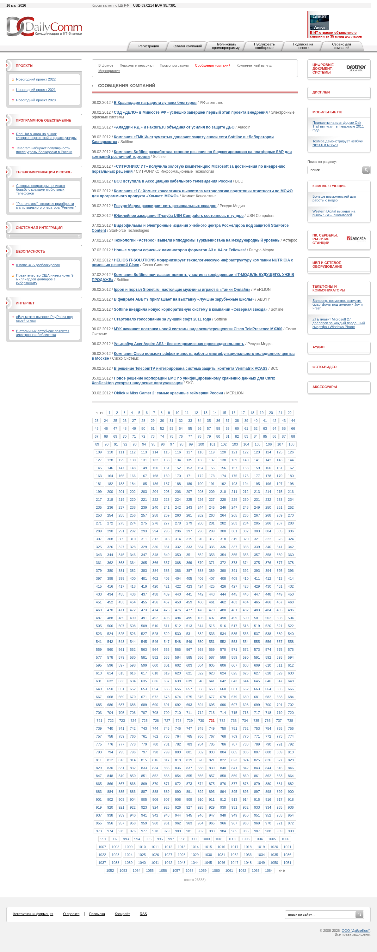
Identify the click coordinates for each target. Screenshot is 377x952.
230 (245, 499)
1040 (141, 863)
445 (234, 594)
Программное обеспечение (43, 120)
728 (178, 720)
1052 (110, 870)
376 (268, 563)
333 (189, 547)
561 (121, 649)
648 (291, 681)
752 (245, 728)
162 (291, 468)
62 (255, 428)
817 (167, 760)
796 (132, 752)
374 (245, 563)
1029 (195, 855)
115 (167, 452)
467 (279, 602)
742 (132, 728)
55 (190, 428)
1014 (195, 847)
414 (291, 578)
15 (224, 413)
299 (211, 531)
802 (200, 752)
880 (268, 784)
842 (245, 768)
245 (211, 507)
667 (99, 697)
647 (279, 681)
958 (132, 823)
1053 (123, 870)
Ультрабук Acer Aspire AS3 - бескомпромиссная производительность (179, 344)
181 (99, 484)
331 (167, 547)
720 (291, 713)
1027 (168, 855)
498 (223, 618)
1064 (269, 870)
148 (132, 468)
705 (121, 713)
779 (144, 744)
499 (234, 618)
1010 (141, 847)
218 (110, 499)
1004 (259, 839)
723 (122, 720)
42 (274, 420)
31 (171, 420)
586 (200, 657)
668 (110, 697)
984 (223, 831)
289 (99, 531)
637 (167, 681)
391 (234, 570)
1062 (242, 870)
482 (245, 610)
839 (211, 768)
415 (99, 586)
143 (279, 460)
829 (99, 768)
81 (227, 436)
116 (178, 452)
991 (103, 839)
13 (205, 413)
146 (110, 468)
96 (162, 444)
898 (268, 791)
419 (144, 586)
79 (209, 436)
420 (155, 586)
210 (223, 492)
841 (234, 768)
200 (110, 492)
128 (110, 460)
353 (211, 555)
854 (178, 776)
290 (110, 531)
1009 (129, 847)
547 (167, 642)
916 (268, 799)
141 (257, 460)
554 (245, 642)
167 (144, 476)
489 (121, 618)
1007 (102, 847)
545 (144, 642)
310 (132, 539)
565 (167, 649)
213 (257, 492)
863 (279, 776)
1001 (219, 839)
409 (234, 578)
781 (167, 744)
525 (121, 634)
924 (155, 807)
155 (211, 468)
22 (290, 413)
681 (257, 697)
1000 (206, 839)
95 (153, 444)
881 (279, 784)
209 (211, 492)
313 (167, 539)
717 (257, 713)
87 (284, 436)
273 (121, 523)
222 (155, 499)
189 (189, 484)
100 (201, 444)
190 (200, 484)
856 (200, 776)
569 (211, 649)
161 (279, 468)
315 (189, 539)
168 (155, 476)
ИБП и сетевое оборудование (327, 264)
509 (144, 626)
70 (125, 436)
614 (110, 673)
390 (223, 570)
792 (291, 744)
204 (155, 492)
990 (291, 831)
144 (291, 460)
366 (155, 563)
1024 (129, 855)
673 (167, 697)
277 (167, 523)
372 (223, 563)
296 (178, 531)
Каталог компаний (187, 46)
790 (268, 744)
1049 (261, 863)
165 (121, 476)
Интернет (25, 303)
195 (257, 484)
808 (268, 752)
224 (178, 499)
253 (99, 515)
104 (246, 444)
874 (200, 784)
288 (291, 523)
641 (211, 681)
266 (245, 515)
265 (234, 515)
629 (279, 673)
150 (155, 468)
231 (257, 499)
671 (144, 697)
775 (99, 744)
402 (155, 578)
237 (121, 507)
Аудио (318, 347)
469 (99, 610)
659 (211, 689)
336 (223, 547)
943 (167, 815)
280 (200, 523)
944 (178, 815)
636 (155, 681)
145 (99, 468)
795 (121, 752)
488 (110, 618)
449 (279, 594)
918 (291, 799)
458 (178, 602)
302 (245, 531)
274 (132, 523)
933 (257, 807)
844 (268, 768)
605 (211, 665)
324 (291, 539)
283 (234, 523)
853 (167, 776)
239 (144, 507)
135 (189, 460)
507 (121, 626)
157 (234, 468)
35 (209, 420)
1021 (287, 847)
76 (180, 436)
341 (279, 547)
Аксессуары (324, 387)
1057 (176, 870)
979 (167, 831)
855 (189, 776)
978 (155, 831)
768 (223, 736)
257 (144, 515)
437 (144, 594)
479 (211, 610)
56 (199, 428)
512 (178, 626)
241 (167, 507)
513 (189, 626)
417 (121, 586)
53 (171, 428)
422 (178, 586)
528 (155, 634)
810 (291, 752)
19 (261, 413)
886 (132, 791)
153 (189, 468)
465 (257, 602)
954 (291, 815)
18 (252, 413)
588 (223, 657)
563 (144, 649)
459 (189, 602)
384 (155, 570)
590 (245, 657)
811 (99, 760)
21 (280, 413)
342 (291, 547)
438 (155, 594)
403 (167, 578)
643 (234, 681)
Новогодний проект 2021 (36, 90)
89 (97, 444)
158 (245, 468)
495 (189, 618)
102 (223, 444)
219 (121, 499)
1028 (181, 855)
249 (257, 507)
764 (178, 736)
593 (279, 657)
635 (144, 681)
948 (223, 815)
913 (234, 799)
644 (245, 681)
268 (268, 515)
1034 (261, 855)
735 (256, 720)
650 (110, 689)
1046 (221, 863)
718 (268, 713)
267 (257, 515)
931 (234, 807)
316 (200, 539)
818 (178, 760)
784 (200, 744)
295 (167, 531)
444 (223, 594)
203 (144, 492)
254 (110, 515)
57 (209, 428)
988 (268, 831)
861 (257, 776)
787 (234, 744)
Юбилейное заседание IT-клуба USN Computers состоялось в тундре (179, 215)
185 (144, 484)
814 (132, 760)
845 (279, 768)
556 (268, 642)
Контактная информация (33, 914)
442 (200, 594)
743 (144, 728)
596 (110, 665)
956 (110, 823)
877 (234, 784)
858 (223, 776)
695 (211, 705)
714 (223, 713)
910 (200, 799)
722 (111, 720)
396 (291, 570)
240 (155, 507)
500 (245, 618)
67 (96, 436)
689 (144, 705)
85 (265, 436)
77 (190, 436)
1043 (181, 863)
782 (178, 744)
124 (268, 452)
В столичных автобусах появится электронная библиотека (42, 333)
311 (144, 539)
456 (155, 602)
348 (155, 555)
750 (223, 728)
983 (211, 831)
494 (178, 618)
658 (200, 689)
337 (234, 547)
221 (144, 499)
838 (200, 768)
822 (223, 760)
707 (144, 713)
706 (132, 713)
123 (257, 452)
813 (121, 760)
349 (167, 555)
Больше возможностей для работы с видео (334, 198)
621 (189, 673)
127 (99, 460)
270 (291, 515)
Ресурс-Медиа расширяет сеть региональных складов (165, 206)
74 (162, 436)
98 (181, 444)
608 (245, 665)
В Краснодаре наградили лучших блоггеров (155, 102)
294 (155, 531)
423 (189, 586)
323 (279, 539)
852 (155, 776)
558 (291, 642)
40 (255, 420)
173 (211, 476)
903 (121, 799)
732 (222, 720)
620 (178, 673)
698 (245, 705)
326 (110, 547)
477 (189, 610)
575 (279, 649)
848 (110, 776)
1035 (274, 855)
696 (223, 705)
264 (223, 515)
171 (189, 476)
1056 (163, 870)
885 (121, 791)
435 (121, 594)
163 (99, 476)
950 (245, 815)
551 (211, 642)
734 (245, 720)
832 (132, 768)
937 (99, 815)
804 (223, 752)
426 (223, 586)
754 (268, 728)
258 (155, 515)
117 (189, 452)
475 (167, 610)
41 (265, 420)
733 (234, 720)
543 (121, 642)
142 (268, 460)
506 (110, 626)
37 (227, 420)
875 (211, 784)
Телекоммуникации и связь (43, 172)
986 (245, 831)
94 (144, 444)
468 (291, 602)
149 (144, 468)
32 (180, 420)
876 (223, 784)
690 (155, 705)
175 (234, 476)
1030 (208, 855)
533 (211, 634)
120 (223, 452)
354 (223, 555)
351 (189, 555)
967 (234, 823)
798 (155, 752)
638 (178, 681)
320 (245, 539)
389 (211, 570)
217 (99, 499)
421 (167, 586)
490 (132, 618)
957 (121, 823)
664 (268, 689)
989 (279, 831)
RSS (143, 914)
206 (178, 492)
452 (110, 602)
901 (99, 799)
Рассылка (97, 914)
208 (200, 492)
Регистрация (149, 46)
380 (110, 570)
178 (268, 476)
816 (155, 760)
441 (189, 594)
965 (211, 823)
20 (271, 413)
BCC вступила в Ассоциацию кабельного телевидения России (173, 181)
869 (144, 784)
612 (291, 665)
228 (223, 499)
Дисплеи (321, 92)
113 (144, 452)
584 (178, 657)
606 (223, 665)
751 (234, 728)
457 (167, 602)
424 (200, 586)
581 (144, 657)
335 (211, 547)
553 (234, 642)
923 (144, 807)
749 (211, 728)
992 (114, 839)
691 (167, 705)
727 (167, 720)
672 (155, 697)
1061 (229, 870)
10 (177, 413)
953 (279, 815)
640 (200, 681)
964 (200, 823)
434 (110, 594)
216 (291, 492)
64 (274, 428)
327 (121, 547)
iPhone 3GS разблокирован (38, 265)
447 (257, 594)
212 (245, 492)
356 (245, 555)
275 (144, 523)
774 (291, 736)
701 (279, 705)
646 (268, 681)
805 (234, 752)
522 (291, 626)
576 (291, 649)
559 (99, 649)
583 (167, 657)
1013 (181, 847)
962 (178, 823)
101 (212, 444)
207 (189, 492)
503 (279, 618)
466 (268, 602)
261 (189, 515)
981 (189, 831)
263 (211, 515)
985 (234, 831)
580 (132, 657)
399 (121, 578)
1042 (168, 863)
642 (223, 681)
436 (132, 594)
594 (291, 657)
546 (155, 642)
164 (110, 476)
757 (99, 736)
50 (143, 428)
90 (106, 444)
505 (99, 626)
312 (155, 539)
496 (200, 618)
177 (257, 476)
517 (234, 626)
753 (257, 728)
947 (211, 815)
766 (200, 736)
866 (110, 784)
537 (257, 634)
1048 (247, 863)
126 (291, 452)
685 (99, 705)
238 (132, 507)
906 (155, 799)
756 (291, 728)
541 (99, 642)
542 (110, 642)
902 (110, 799)
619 (167, 673)
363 (121, 563)
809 (279, 752)
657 (189, 689)
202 (132, 492)
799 (167, 752)
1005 (272, 839)
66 (293, 428)
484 (268, 610)
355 (234, 555)
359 (279, 555)
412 (268, 578)
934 (268, 807)
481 (234, 610)
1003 (245, 839)
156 (223, 468)
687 (121, 705)
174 (223, 476)
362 (110, 563)
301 (234, 531)
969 (257, 823)
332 (178, 547)
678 (223, 697)
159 (257, 468)
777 (121, 744)
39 (246, 420)
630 (291, 673)
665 (279, 689)
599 (144, 665)
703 (99, 713)
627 (257, 673)
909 (189, 799)
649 (99, 689)
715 (234, 713)
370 (200, 563)
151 (167, 468)
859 (234, 776)
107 (280, 444)
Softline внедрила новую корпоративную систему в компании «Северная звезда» (191, 309)
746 (178, 728)
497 (211, 618)
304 (268, 531)
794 (110, 752)
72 (143, 436)
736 (267, 720)
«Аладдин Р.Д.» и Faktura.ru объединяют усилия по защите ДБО (174, 127)
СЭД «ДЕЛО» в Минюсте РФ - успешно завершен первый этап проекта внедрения (191, 112)
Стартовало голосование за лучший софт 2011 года (162, 319)
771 (257, 736)
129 (121, 460)
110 (110, 452)
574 (268, 649)
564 (155, 649)
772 (268, 736)
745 (167, 728)
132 (155, 460)
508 (132, 626)
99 (191, 444)
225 (189, 499)
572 (245, 649)
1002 (232, 839)
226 (200, 499)
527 (144, 634)
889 (167, 791)
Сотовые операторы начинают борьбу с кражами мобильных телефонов (40, 189)
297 (189, 531)
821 (211, 760)
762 (155, 736)
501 (257, 618)
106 (269, 444)
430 (268, 586)
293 (144, 531)
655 (167, 689)
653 (144, 689)
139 (234, 460)
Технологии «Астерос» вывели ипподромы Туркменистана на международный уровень (197, 240)
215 (279, 492)
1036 (287, 855)
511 (167, 626)
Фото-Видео (324, 367)
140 (245, 460)
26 (125, 420)
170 (178, 476)
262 (200, 515)
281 (211, 523)
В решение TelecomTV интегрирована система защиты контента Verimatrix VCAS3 (190, 368)
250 (268, 507)
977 (144, 831)
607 (234, 665)
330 (155, 547)
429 (257, 586)
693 (189, 705)
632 (110, 681)
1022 (102, 855)
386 (178, 570)
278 (178, 523)
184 (132, 484)
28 (143, 420)
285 (257, 523)
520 (268, 626)
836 (178, 768)
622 (200, 673)
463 (234, 602)
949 (234, 815)
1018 (247, 847)
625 (234, 673)
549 (189, 642)
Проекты (24, 66)
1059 (203, 870)
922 (132, 807)
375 (257, 563)
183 (121, 484)
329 (144, 547)
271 (99, 523)
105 (257, 444)
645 (257, 681)
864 (291, 776)
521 (279, 626)
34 (199, 420)
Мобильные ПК (327, 112)
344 (110, 555)
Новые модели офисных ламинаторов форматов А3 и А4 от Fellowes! (180, 250)
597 (121, 665)
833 (144, 768)
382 (132, 570)
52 (162, 428)
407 (211, 578)
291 (121, 531)
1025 (141, 855)
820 (200, 760)
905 (144, 799)
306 (291, 531)
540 (291, 634)
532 (200, 634)
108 (291, 444)
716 (245, 713)
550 (200, 642)
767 (211, 736)
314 (178, 539)
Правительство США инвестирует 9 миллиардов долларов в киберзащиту (44, 279)
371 (211, 563)
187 (167, 484)
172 (200, 476)
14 (215, 413)
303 (257, 531)
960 (155, 823)
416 (110, 586)
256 (132, 515)
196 (268, 484)
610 (268, 665)
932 (245, 807)
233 (279, 499)
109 (99, 452)
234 (291, 499)
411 (257, 578)
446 (245, 594)
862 (268, 776)
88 (293, 436)
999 (193, 839)
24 (106, 420)
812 (110, 760)
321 (257, 539)
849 (121, 776)
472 (132, 610)
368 (178, 563)
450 (291, 594)
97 (172, 444)
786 (223, 744)
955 (99, 823)
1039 (129, 863)
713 (211, 713)
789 (257, 744)
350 (178, 555)
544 (132, 642)
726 (156, 720)
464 (245, 602)
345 (121, 555)
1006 (285, 839)
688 (132, 705)
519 (257, 626)
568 (200, 649)
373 (234, 563)
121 (234, 452)
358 (268, 555)
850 (132, 776)
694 (200, 705)
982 (200, 831)
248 (245, 507)
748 (200, 728)
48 (125, 428)
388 (200, 570)
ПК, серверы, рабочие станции (325, 239)
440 (178, 594)
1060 (216, 870)
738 (290, 720)
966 (223, 823)
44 (293, 420)
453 (121, 602)
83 (246, 436)
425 (211, 586)
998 (182, 839)
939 (121, 815)
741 (121, 728)
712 (200, 713)
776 (110, 744)
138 (223, 460)
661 (234, 689)
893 (211, 791)
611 (279, 665)
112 (132, 452)
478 (200, 610)
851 (144, 776)
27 (134, 420)
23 (96, 420)
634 (132, 681)
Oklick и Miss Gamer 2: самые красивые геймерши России (168, 393)
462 (223, 602)
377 (279, 563)
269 (279, 515)
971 (279, 823)
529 (167, 634)
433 (99, 594)
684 (291, 697)
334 (200, 547)
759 (121, 736)
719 (279, 713)
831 (121, 768)
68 (106, 436)
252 (291, 507)
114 (155, 452)
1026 (155, 855)
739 (99, 728)
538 (268, 634)
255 (121, 515)
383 (144, 570)
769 (234, 736)
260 (178, 515)
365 (144, 563)
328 (132, 547)
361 (99, 563)
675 (189, 697)
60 (237, 428)
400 (132, 578)
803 (211, 752)
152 (178, 468)
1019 (261, 847)
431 (279, 586)
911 (211, 799)
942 (155, 815)
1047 (234, 863)
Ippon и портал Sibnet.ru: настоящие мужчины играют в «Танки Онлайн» (182, 289)
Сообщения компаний (126, 85)
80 (218, 436)
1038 (115, 863)
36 (218, 420)
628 (268, 673)
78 (199, 436)
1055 (149, 870)
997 (171, 839)
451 (99, 602)
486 (291, 610)
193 (234, 484)
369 (189, 563)
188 (178, 484)
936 (291, 807)
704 (110, 713)
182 (110, 484)
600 (155, 665)
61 (246, 428)
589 (234, 657)
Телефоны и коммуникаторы (328, 288)
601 (167, 665)
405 (189, 578)
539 (279, 634)
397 (99, 578)
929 (211, 807)
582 (155, 657)
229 (234, 499)
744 (155, 728)
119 (211, 452)
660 (223, 689)
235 (99, 507)
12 (196, 413)
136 (200, 460)
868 (132, 784)
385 (167, 570)
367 (167, 563)
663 (257, 689)
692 (178, 705)
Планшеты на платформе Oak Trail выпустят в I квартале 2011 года (338, 126)
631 (99, 681)
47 (115, 428)
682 (268, 697)
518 (245, 626)
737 (279, 720)
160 (268, 468)
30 (162, 420)
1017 (234, 847)
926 (178, 807)
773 (279, 736)
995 (148, 839)
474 (155, 610)
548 (178, 642)
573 (257, 649)
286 (268, 523)
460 (200, 602)
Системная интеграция (39, 228)
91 (116, 444)
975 (121, 831)
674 (178, 697)
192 (223, 484)
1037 (102, 863)
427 (234, 586)
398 (110, 578)
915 (257, 799)
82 (237, 436)
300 (223, 531)
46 (106, 428)
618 (155, 673)
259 (167, 515)
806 (245, 752)
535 (234, 634)
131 (144, 460)
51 (153, 428)
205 (167, 492)
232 (268, 499)
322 (268, 539)
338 (245, 547)
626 (245, 673)
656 (178, 689)
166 (132, 476)
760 (132, 736)
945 (189, 815)
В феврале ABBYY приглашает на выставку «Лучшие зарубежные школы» (184, 299)
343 (99, 555)
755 (279, 728)
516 (223, 626)
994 (137, 839)
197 (279, 484)
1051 (287, 863)
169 (167, 476)
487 (99, 618)
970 (268, 823)
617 (144, 673)
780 (155, 744)
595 (99, 665)
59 (227, 428)
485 (279, 610)
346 (132, 555)
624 (223, 673)
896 (245, 791)
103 (235, 444)
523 (99, 634)
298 (200, 531)
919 (99, 807)
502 (268, 618)
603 (189, 665)
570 (223, 649)
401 (144, 578)
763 (167, 736)
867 (121, 784)
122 (245, 452)
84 (255, 436)
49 (134, 428)
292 (132, 531)
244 (200, 507)
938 (110, 815)
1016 (221, 847)
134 (178, 460)
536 (245, 634)
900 (291, 791)
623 (211, 673)
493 (167, 618)
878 (245, 784)
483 (257, 610)
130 (132, 460)
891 (189, 791)
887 (144, 791)
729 (190, 720)
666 (291, 689)
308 (110, 539)
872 (178, 784)
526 (132, 634)
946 (200, 815)
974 (110, 831)
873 (189, 784)
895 (234, 791)
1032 (234, 855)
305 (279, 531)
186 (155, 484)
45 (96, 428)
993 (126, 839)
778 (132, 744)
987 (257, 831)
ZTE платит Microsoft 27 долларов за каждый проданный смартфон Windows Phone (338, 323)
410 (245, 578)
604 (200, 665)
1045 (208, 863)
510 (155, 626)
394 (268, 570)
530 (178, 634)
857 (211, 776)
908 (178, 799)
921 (121, 807)
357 (257, 555)
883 (99, 791)
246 (223, 507)
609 (257, 665)
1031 (221, 855)
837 (189, 768)
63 (265, 428)
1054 (136, 870)
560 (110, 649)
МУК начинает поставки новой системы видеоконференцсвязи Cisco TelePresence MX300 (198, 329)
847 (99, 776)
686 (110, 705)
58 (218, 428)
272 (110, 523)
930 (223, 807)
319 (234, 539)
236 (110, 507)
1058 (189, 870)
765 (189, 736)
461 (211, 602)
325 (99, 547)
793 (99, 752)
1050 (274, 863)
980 (178, 831)
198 (291, 484)
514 (200, 626)
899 (279, 791)
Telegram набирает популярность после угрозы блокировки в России (44, 150)
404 (178, 578)
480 (223, 610)
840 (223, 768)
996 (160, 839)
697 (234, 705)
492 (155, 618)
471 (121, 610)
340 (268, 547)
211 (234, 492)
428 (245, 586)
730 (201, 720)
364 (132, 563)
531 (189, 634)
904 (132, 799)
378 (291, 563)
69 (115, 436)
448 (268, 594)
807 (257, 752)
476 (178, 610)
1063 (255, 870)
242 (178, 507)
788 (245, 744)
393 (257, 570)
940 (132, 815)
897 (257, 791)
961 (167, 823)
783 (189, 744)
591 (257, 657)
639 (189, 681)
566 (178, 649)
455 (144, 602)
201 (121, 492)
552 (223, 642)
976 (132, 831)
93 (135, 444)
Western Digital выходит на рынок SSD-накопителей (333, 213)
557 (279, 642)
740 (110, 728)
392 (245, 570)
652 (132, 689)
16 (233, 413)
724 (133, 720)
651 (121, 689)
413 (279, 578)
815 (144, 760)
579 (121, 657)
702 (291, 705)
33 (190, 420)
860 (245, 776)
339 (257, 547)
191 (211, 484)
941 (144, 815)
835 (167, 768)
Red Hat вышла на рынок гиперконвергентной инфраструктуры (46, 136)
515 (211, 626)
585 (189, 657)
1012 (168, 847)
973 (99, 831)
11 (186, 413)
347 (144, 555)
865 (99, 784)
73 (153, 436)
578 (110, 657)
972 (291, 823)
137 (211, 460)
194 (245, 484)
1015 (208, 847)
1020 (274, 847)
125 (279, 452)
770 (245, 736)
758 (110, 736)
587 (211, 657)
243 (189, 507)
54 (180, 428)
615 (121, 673)
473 (144, 610)
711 (189, 713)
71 (134, 436)
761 (144, 736)
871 (167, 784)
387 (189, 570)
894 (223, 791)
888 (155, 791)
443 (211, 594)
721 (99, 720)
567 (189, 649)
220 (132, 499)
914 (245, 799)
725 (144, 720)
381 (121, 570)
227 (211, 499)
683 (279, 697)
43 (284, 420)
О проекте (71, 914)
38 (237, 420)
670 (132, 697)
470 (110, 610)
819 (189, 760)
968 (245, 823)
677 (211, 697)
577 (99, 657)
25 (115, 420)
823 (234, 760)
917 (279, 799)
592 (268, 657)
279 (189, 523)
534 (223, 634)
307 (99, 539)
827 (279, 760)
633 (121, 681)
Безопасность (30, 251)
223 (167, 499)
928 (200, 807)
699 (257, 705)
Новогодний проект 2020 (36, 100)
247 (234, 507)
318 (223, 539)
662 (245, 689)
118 (200, 452)
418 (132, 586)
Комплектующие (329, 186)
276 (155, 523)
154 (200, 468)
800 (178, 752)
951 (257, 815)
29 (153, 420)
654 (155, 689)
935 (279, 807)
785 (211, 744)
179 (279, 476)
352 (200, 555)
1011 (155, 847)
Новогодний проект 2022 (36, 79)
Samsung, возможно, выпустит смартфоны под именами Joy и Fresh (337, 304)
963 (189, 823)
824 (245, 760)
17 (243, 413)
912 (223, 799)
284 (245, 523)
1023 (115, 855)
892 (200, 791)
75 (171, 436)
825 (257, 760)
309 (121, 539)
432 (291, 586)
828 (291, 760)
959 (144, 823)
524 (110, 634)
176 (245, 476)
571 (234, 649)
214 (268, 492)
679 (234, 697)
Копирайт (122, 914)
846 (291, 768)
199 (99, 492)
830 (110, 768)
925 (167, 807)
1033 (247, 855)
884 (110, 791)
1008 (115, 847)
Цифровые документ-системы (323, 68)
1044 (195, 863)
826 (268, 760)
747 (189, 728)
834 (155, 768)
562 (132, 649)
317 (211, 539)
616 (132, 673)
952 (268, 815)
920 (110, 807)
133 (167, 460)
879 (257, 784)
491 (144, 618)
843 (257, 768)
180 (291, 476)
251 (279, 507)
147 (121, 468)
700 (268, 705)
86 (274, 436)
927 (189, 807)
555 (257, 642)
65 (284, 428)
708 (155, 713)
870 (155, 784)
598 (132, 665)
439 (167, 594)
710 (178, 713)
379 (99, 570)
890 (178, 791)
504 (291, 618)
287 (279, 523)
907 (167, 799)
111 (121, 452)
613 (99, 673)
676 (200, 697)
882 (291, 784)
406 (200, 578)
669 (121, 697)
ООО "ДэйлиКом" (356, 930)
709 (167, 713)
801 (189, 752)
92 (125, 444)
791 (279, 744)
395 (279, 570)
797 (144, 752)
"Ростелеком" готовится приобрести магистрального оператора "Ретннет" (46, 205)
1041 (155, 863)
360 (291, 555)
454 (132, 602)
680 (245, 697)
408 (223, 578)
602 (178, 665)
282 (223, 523)
